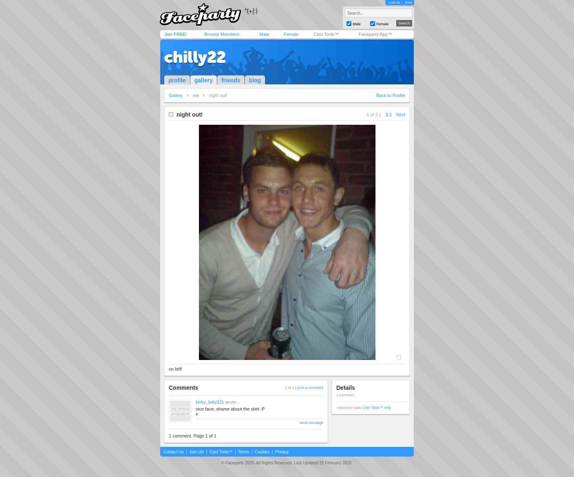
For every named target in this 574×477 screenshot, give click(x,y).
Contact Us (173, 452)
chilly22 (195, 57)
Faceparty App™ (375, 34)
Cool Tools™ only (376, 408)
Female (290, 34)
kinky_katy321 (210, 402)
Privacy (282, 452)
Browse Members (221, 34)
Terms (243, 452)
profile (177, 80)
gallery (203, 80)
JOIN (408, 2)
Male (264, 34)
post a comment (310, 388)
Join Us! (196, 452)
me (196, 95)
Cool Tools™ (326, 34)
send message (311, 423)
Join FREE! (175, 34)
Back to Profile (390, 95)
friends (231, 80)
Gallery (176, 95)
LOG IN (394, 2)
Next (400, 114)
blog (255, 80)
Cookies (262, 452)
